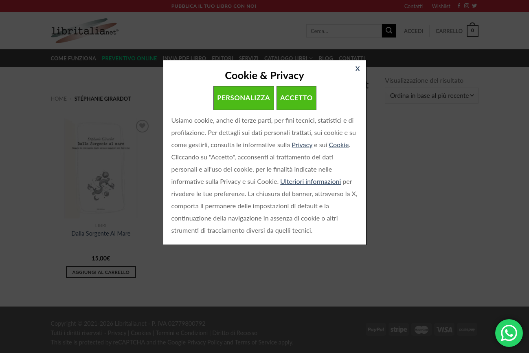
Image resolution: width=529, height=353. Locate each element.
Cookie (339, 144)
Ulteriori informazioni (310, 181)
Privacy (302, 144)
